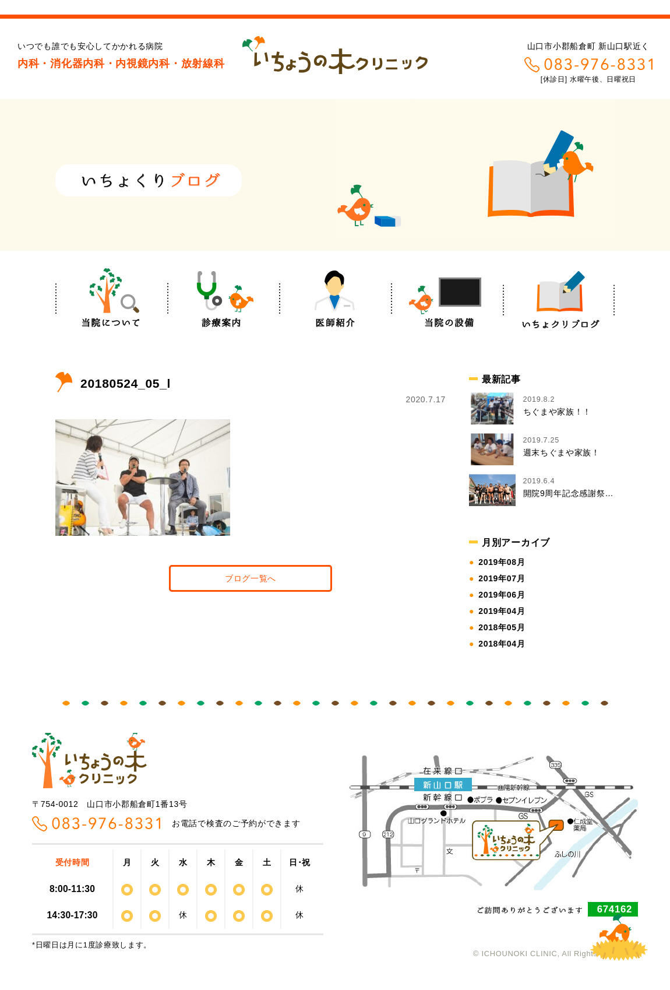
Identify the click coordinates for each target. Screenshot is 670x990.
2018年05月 (501, 627)
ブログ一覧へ (250, 578)
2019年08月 (501, 562)
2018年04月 (501, 643)
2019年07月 (501, 578)
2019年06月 (501, 594)
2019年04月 (501, 611)
